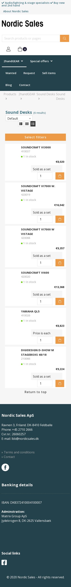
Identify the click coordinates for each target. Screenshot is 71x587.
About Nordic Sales (15, 11)
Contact (24, 85)
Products (10, 94)
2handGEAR (11, 61)
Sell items (49, 73)
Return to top (35, 392)
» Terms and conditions (18, 452)
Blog (8, 85)
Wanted (10, 73)
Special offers (39, 61)
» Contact (8, 457)
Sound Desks (46, 94)
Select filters (35, 137)
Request (29, 73)
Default (12, 118)
